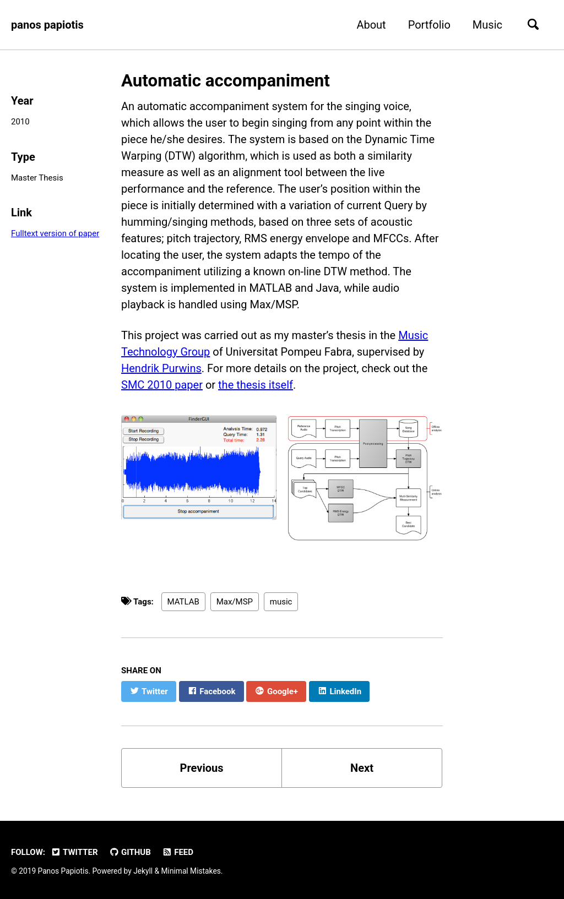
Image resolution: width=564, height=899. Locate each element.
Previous (202, 768)
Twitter (74, 852)
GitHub (130, 852)
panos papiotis (47, 24)
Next (361, 768)
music (281, 602)
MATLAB (183, 602)
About (371, 24)
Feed (177, 852)
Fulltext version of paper (55, 233)
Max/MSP (234, 602)
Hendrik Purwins (161, 368)
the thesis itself (255, 384)
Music (487, 24)
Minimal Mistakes (191, 871)
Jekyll (143, 871)
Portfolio (429, 24)
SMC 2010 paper (162, 384)
